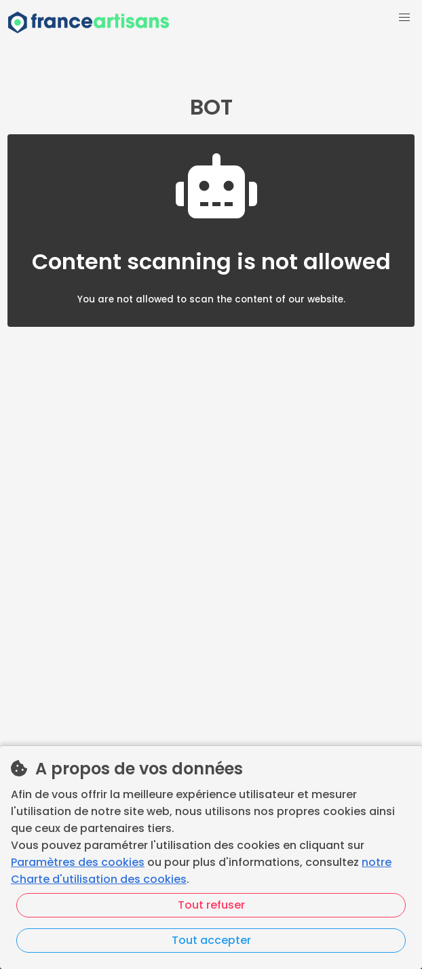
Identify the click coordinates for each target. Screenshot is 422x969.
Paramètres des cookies (78, 862)
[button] (404, 17)
